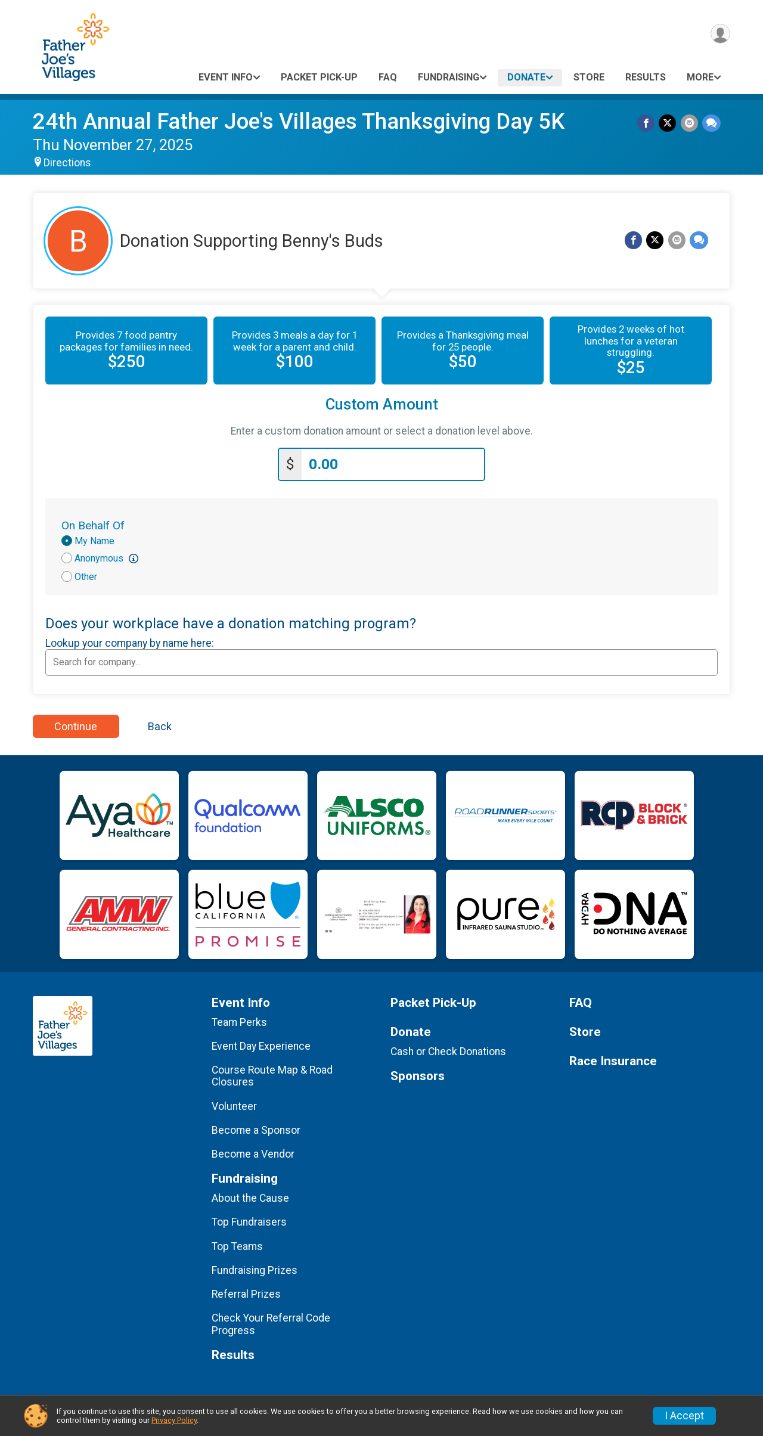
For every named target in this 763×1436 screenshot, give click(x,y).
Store (588, 77)
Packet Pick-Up (319, 77)
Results (645, 77)
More (700, 77)
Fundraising (448, 77)
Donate (526, 77)
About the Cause (250, 1196)
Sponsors (417, 1074)
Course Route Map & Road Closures (272, 1073)
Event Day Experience (261, 1044)
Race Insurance (613, 1059)
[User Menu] (719, 35)
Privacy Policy (174, 1420)
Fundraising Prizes (254, 1268)
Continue (75, 724)
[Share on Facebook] (648, 123)
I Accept (684, 1416)
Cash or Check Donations (448, 1049)
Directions (67, 163)
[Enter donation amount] (393, 462)
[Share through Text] (711, 123)
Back (160, 724)
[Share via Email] (690, 123)
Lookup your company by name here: (129, 641)
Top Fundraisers (249, 1220)
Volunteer (234, 1104)
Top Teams (237, 1244)
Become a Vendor (253, 1152)
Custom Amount (381, 404)
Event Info (225, 77)
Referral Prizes (246, 1292)
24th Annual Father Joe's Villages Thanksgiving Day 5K (299, 121)
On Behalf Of (93, 523)
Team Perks (239, 1020)
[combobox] (381, 660)
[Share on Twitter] (669, 123)
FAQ (388, 77)
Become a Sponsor (256, 1128)
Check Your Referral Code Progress (271, 1322)
